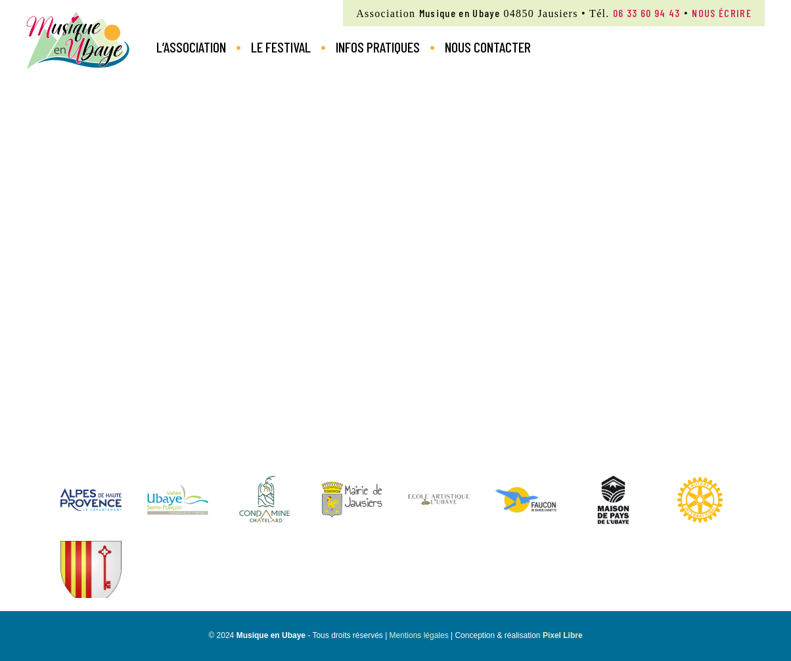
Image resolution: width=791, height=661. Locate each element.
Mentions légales (419, 635)
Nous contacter (488, 46)
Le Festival (281, 46)
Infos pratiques (378, 46)
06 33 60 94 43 (647, 13)
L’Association (191, 46)
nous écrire (722, 13)
